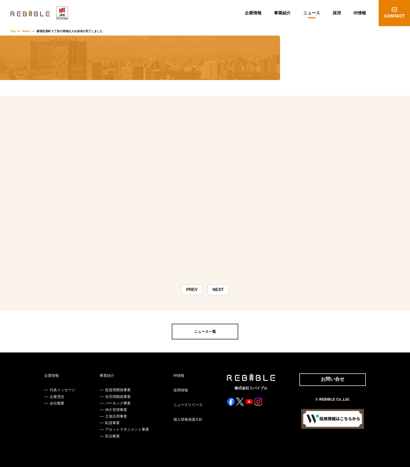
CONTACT (394, 16)
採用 (337, 13)
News (26, 31)
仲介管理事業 (116, 410)
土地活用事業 (116, 416)
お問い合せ (332, 379)
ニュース (311, 13)
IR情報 (360, 13)
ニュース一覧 (205, 331)
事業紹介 (282, 13)
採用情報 (180, 390)
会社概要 (57, 403)
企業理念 (57, 397)
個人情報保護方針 (188, 419)
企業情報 (253, 13)
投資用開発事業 (118, 390)
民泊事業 (112, 436)
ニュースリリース (188, 405)
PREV (192, 289)
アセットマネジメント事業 (127, 429)
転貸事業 (112, 423)
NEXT (218, 289)
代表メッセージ (62, 390)
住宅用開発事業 (118, 397)
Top (12, 31)
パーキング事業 (118, 403)
